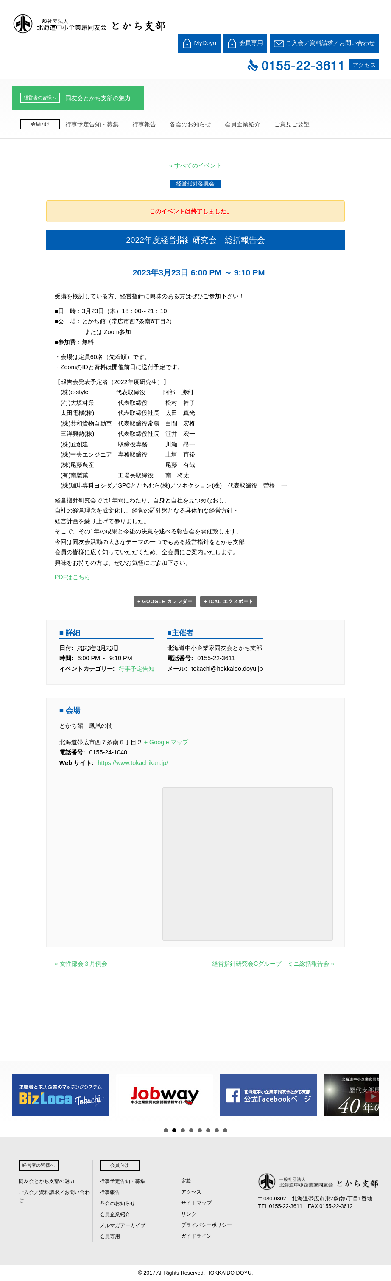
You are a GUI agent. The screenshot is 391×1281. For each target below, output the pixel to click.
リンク (188, 1214)
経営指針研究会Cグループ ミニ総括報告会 (273, 963)
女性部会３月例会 (81, 963)
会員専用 (245, 43)
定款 (186, 1181)
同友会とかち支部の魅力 (98, 98)
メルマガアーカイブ (122, 1225)
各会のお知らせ (190, 124)
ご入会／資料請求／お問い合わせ (324, 43)
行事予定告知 (136, 668)
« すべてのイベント (195, 165)
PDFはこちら (73, 577)
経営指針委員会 (195, 183)
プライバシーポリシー (206, 1225)
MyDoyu (199, 43)
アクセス (364, 65)
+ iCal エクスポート (229, 601)
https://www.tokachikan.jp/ (133, 763)
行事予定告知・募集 (92, 124)
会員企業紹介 (242, 124)
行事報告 (144, 124)
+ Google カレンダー (165, 601)
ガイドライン (196, 1236)
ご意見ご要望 (292, 124)
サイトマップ (196, 1203)
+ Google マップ (166, 742)
